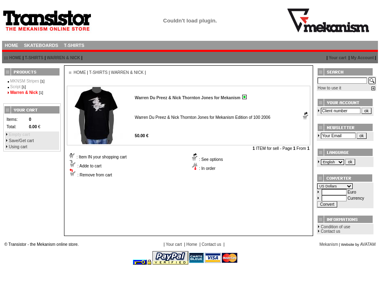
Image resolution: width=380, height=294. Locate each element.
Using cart (18, 147)
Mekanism (328, 244)
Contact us (330, 231)
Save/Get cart (21, 140)
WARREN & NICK (63, 58)
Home (191, 244)
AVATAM (368, 244)
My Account (362, 58)
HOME (15, 58)
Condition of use (335, 227)
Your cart (337, 58)
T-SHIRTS (34, 58)
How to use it (329, 88)
